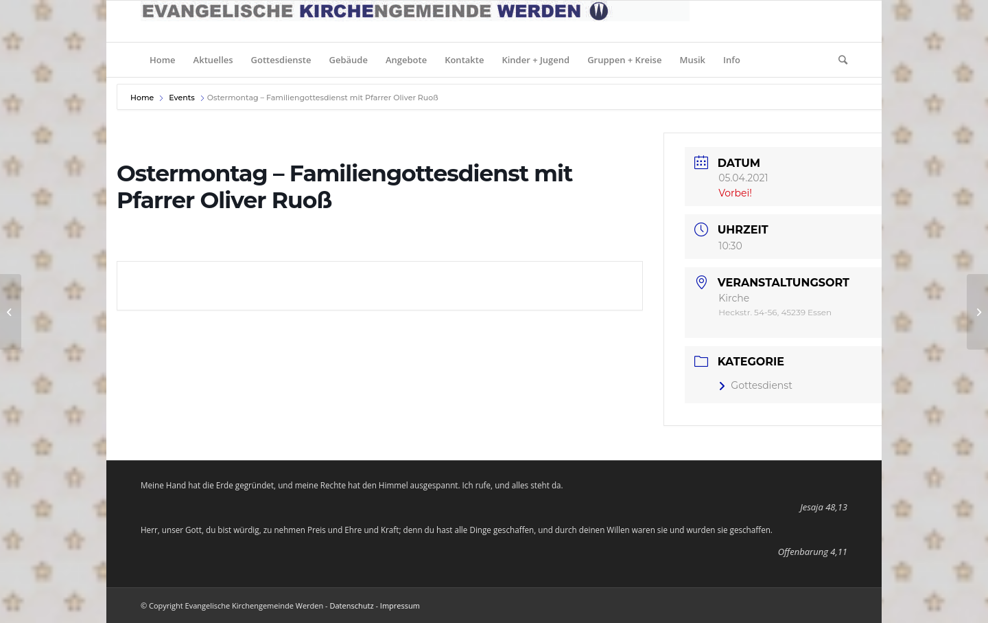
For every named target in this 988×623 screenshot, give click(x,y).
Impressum (400, 605)
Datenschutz (352, 605)
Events (182, 97)
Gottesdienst (755, 385)
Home (143, 97)
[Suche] (838, 60)
